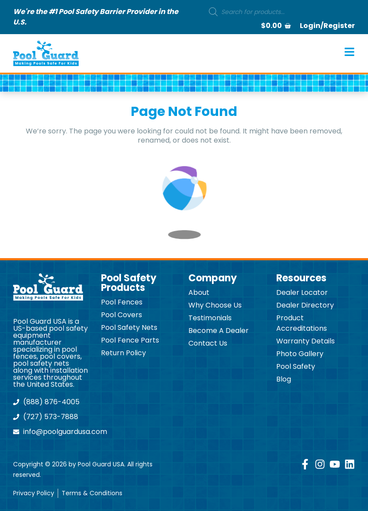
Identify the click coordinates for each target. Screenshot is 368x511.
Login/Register (327, 26)
